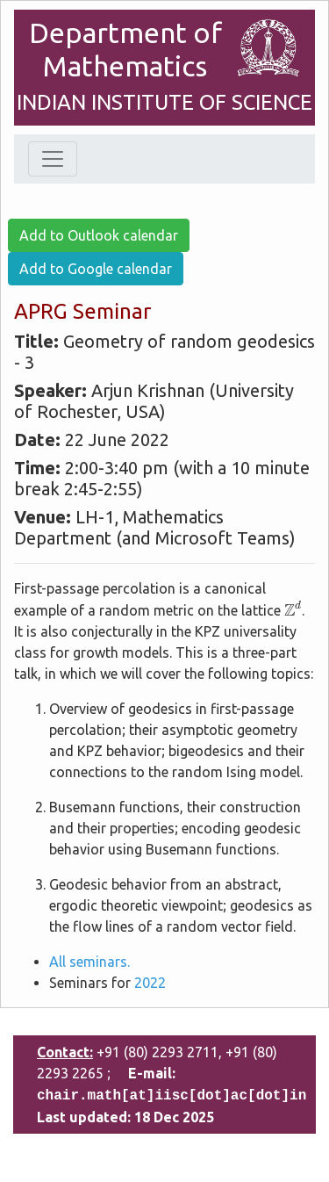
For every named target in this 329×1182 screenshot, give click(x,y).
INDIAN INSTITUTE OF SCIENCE (164, 102)
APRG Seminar (82, 311)
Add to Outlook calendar (98, 235)
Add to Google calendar (95, 269)
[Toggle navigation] (52, 159)
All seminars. (89, 961)
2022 (150, 983)
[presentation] (293, 608)
